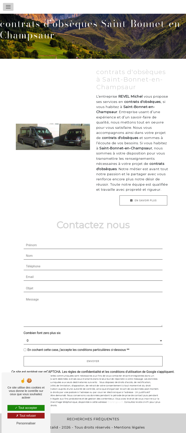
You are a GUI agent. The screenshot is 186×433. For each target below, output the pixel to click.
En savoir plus (143, 200)
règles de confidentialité (84, 372)
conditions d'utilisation (125, 372)
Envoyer (93, 361)
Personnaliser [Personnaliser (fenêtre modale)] (26, 423)
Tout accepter (26, 407)
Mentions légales (129, 427)
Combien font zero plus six (42, 333)
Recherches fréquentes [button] (93, 419)
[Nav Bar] (8, 7)
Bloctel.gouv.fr (115, 402)
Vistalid (51, 427)
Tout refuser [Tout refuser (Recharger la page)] (26, 415)
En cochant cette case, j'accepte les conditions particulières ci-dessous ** (78, 350)
